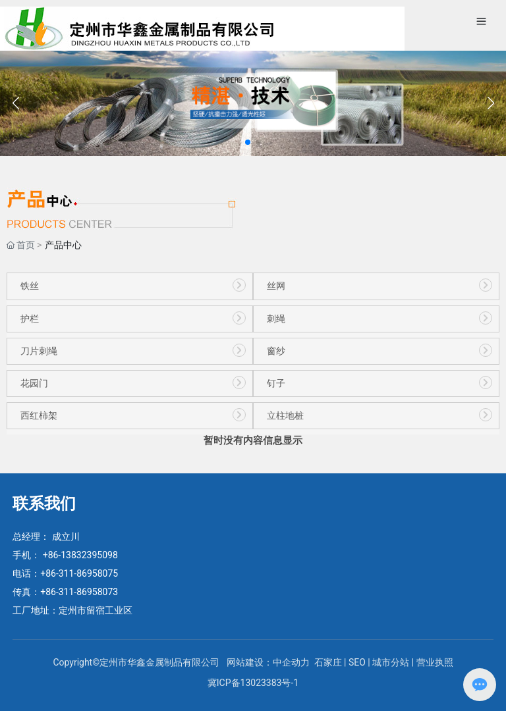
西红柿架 (38, 416)
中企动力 (292, 662)
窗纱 (276, 351)
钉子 (276, 383)
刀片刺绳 (38, 351)
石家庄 (328, 662)
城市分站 (390, 662)
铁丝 (29, 286)
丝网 (276, 286)
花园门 (34, 383)
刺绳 (276, 319)
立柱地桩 (285, 416)
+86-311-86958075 (79, 573)
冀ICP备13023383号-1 (253, 682)
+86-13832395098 (80, 555)
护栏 (29, 319)
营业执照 (434, 662)
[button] (247, 142)
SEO (357, 662)
